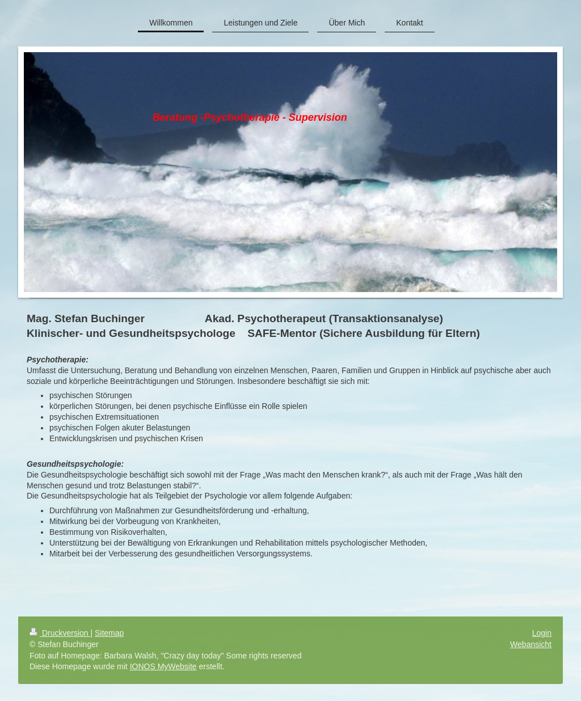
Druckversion (60, 632)
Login (541, 632)
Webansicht (530, 644)
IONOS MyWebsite (163, 666)
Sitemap (109, 632)
